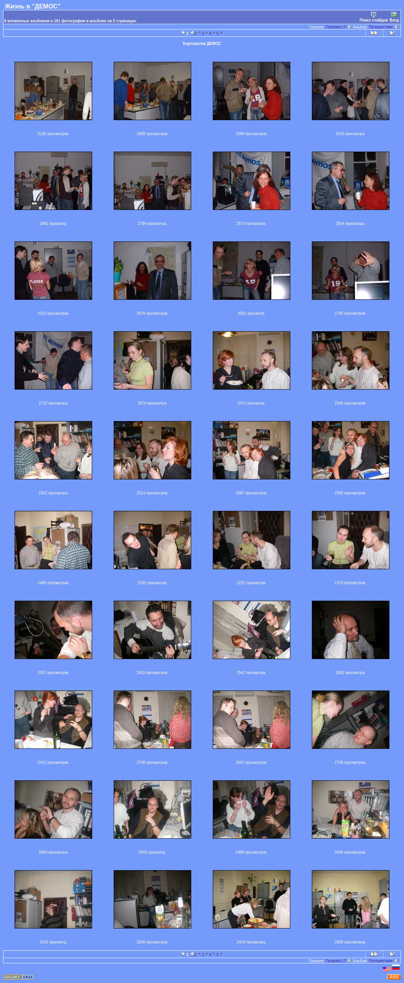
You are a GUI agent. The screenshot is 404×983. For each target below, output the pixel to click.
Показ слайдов (373, 17)
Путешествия (384, 27)
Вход (394, 17)
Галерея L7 (339, 27)
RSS (394, 977)
